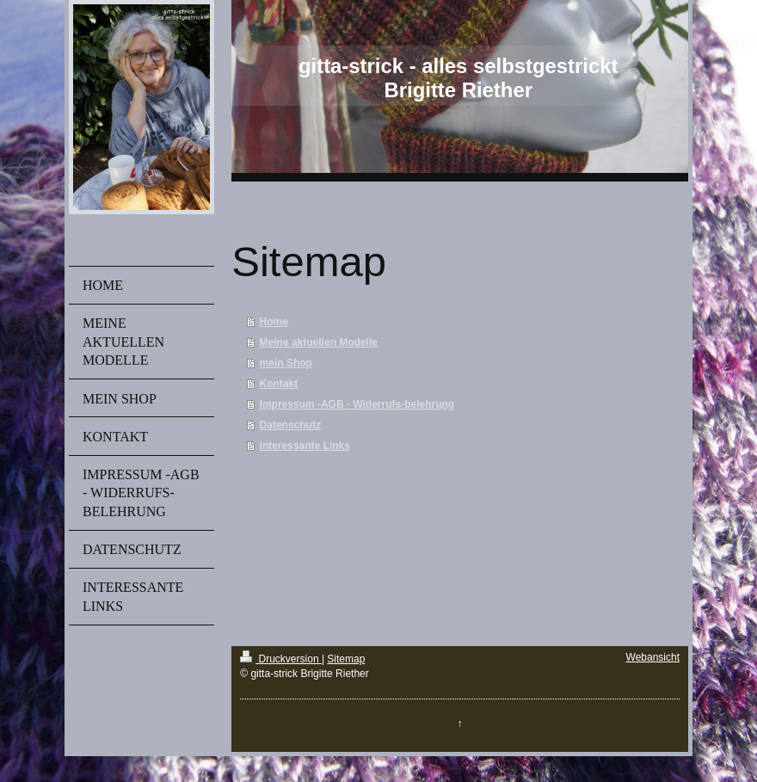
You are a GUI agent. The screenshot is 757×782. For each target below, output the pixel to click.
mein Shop (286, 363)
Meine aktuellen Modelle (319, 342)
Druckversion (281, 659)
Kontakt (279, 384)
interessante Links (305, 446)
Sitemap (346, 659)
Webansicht (653, 657)
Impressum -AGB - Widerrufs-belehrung (357, 404)
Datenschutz (290, 425)
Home (274, 322)
